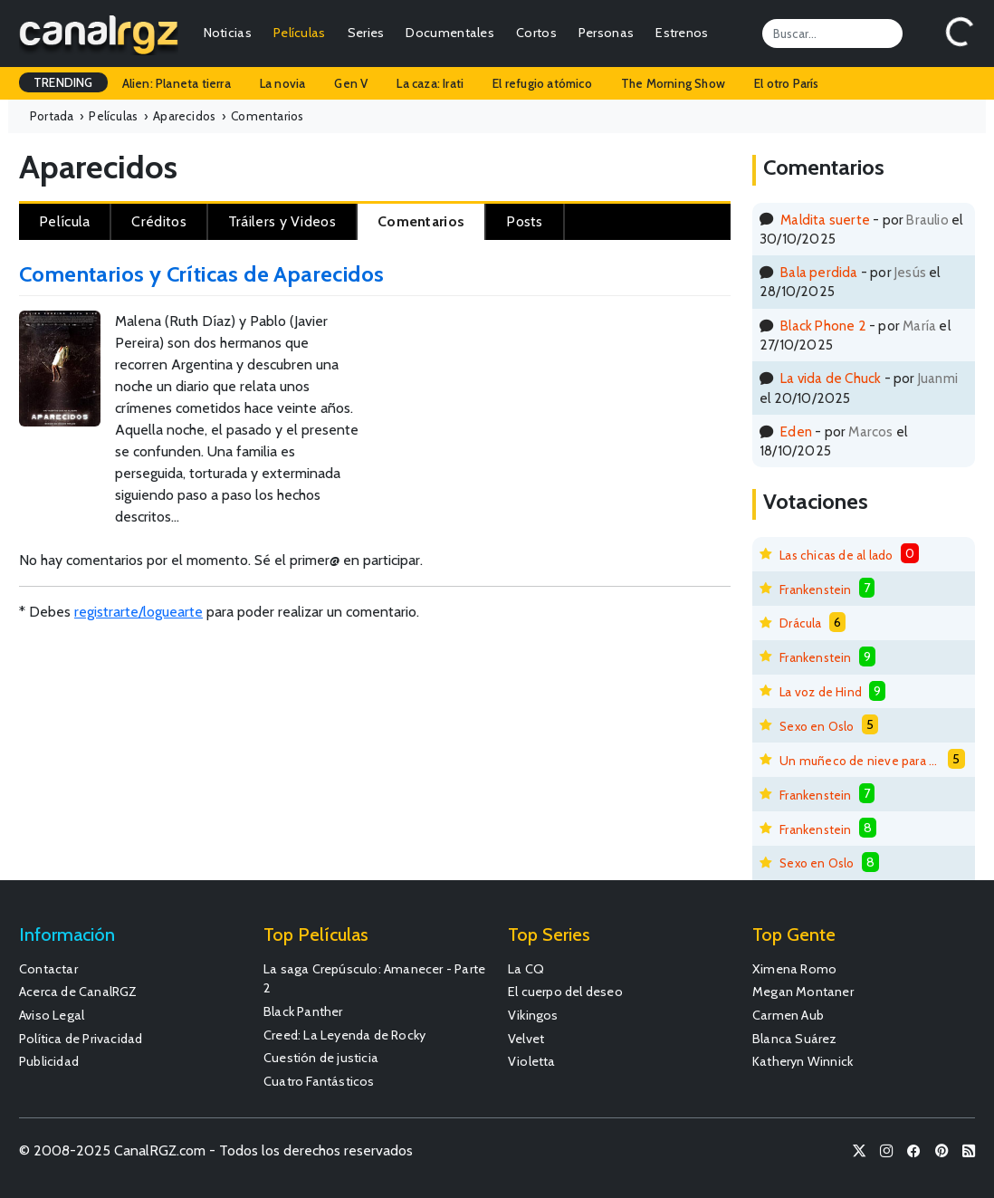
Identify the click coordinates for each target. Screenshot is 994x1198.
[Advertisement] (646, 370)
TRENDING (63, 82)
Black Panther (303, 1011)
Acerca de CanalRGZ (78, 991)
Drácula (800, 623)
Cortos (536, 32)
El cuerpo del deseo (565, 991)
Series (366, 32)
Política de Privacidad (80, 1038)
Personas (606, 32)
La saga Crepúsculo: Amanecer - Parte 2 (374, 979)
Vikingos (533, 1015)
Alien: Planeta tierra (176, 83)
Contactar (48, 969)
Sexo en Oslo (816, 726)
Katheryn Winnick (802, 1061)
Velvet (526, 1038)
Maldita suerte (825, 219)
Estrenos (681, 32)
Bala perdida (818, 272)
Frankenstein (815, 589)
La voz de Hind (820, 692)
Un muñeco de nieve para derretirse (860, 760)
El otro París (786, 83)
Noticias (228, 32)
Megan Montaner (803, 991)
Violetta (532, 1061)
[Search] (832, 33)
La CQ (526, 969)
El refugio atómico (542, 83)
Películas (299, 32)
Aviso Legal (51, 1015)
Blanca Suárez (794, 1038)
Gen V (351, 83)
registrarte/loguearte (138, 611)
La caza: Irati (430, 83)
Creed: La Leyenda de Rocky (344, 1035)
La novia (283, 83)
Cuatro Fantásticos (319, 1081)
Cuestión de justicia (320, 1057)
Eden (796, 431)
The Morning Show (673, 83)
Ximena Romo (794, 969)
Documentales (450, 32)
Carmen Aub (788, 1015)
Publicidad (49, 1061)
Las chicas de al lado (836, 555)
